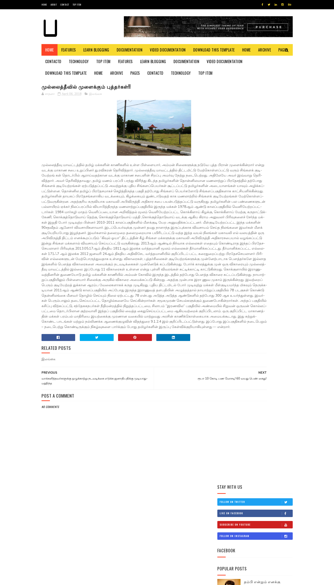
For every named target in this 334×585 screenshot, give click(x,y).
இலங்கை (95, 95)
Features (68, 50)
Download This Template (214, 50)
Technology (79, 61)
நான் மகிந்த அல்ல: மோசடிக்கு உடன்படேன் (265, 246)
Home (44, 4)
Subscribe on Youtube (256, 123)
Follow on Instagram (256, 134)
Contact (64, 4)
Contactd (53, 61)
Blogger (97, 579)
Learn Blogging (96, 50)
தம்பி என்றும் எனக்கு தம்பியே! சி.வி (262, 182)
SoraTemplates (63, 579)
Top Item (77, 4)
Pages (135, 73)
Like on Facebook (256, 112)
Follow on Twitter (256, 100)
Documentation (130, 50)
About (54, 4)
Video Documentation (168, 50)
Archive (264, 50)
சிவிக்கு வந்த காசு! (259, 222)
